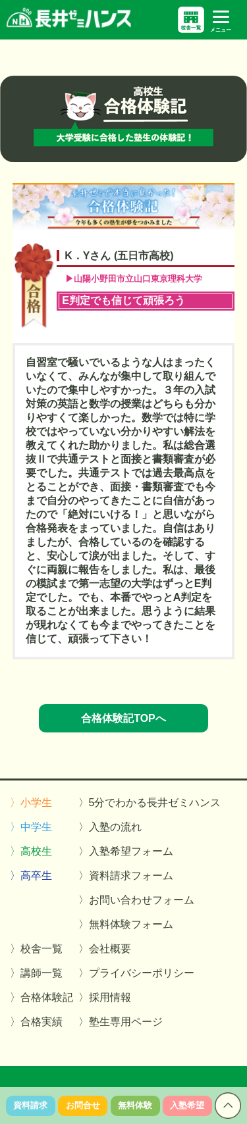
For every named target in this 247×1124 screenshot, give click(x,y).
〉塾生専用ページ (120, 1021)
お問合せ (83, 1105)
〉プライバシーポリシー (136, 973)
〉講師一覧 (36, 973)
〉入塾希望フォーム (125, 851)
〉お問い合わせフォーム (136, 900)
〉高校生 (31, 851)
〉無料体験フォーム (125, 924)
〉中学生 (31, 826)
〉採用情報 (104, 997)
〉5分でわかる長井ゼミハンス (149, 802)
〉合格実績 (36, 1021)
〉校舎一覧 (36, 948)
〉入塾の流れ (110, 826)
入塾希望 (187, 1105)
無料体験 (135, 1105)
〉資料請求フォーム (125, 875)
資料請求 (30, 1105)
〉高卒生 (31, 875)
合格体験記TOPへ (123, 718)
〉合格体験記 (41, 997)
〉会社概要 (104, 948)
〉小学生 (31, 802)
